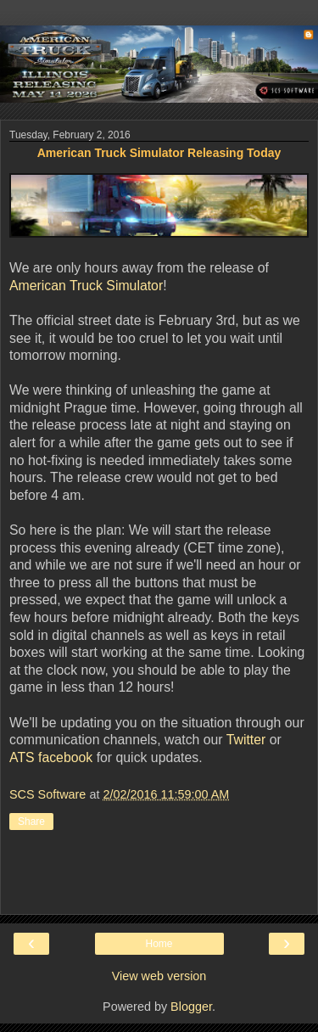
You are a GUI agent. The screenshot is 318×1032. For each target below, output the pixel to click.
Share (31, 821)
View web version (159, 976)
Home (158, 944)
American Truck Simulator (86, 285)
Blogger (191, 1006)
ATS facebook (50, 757)
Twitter (246, 739)
